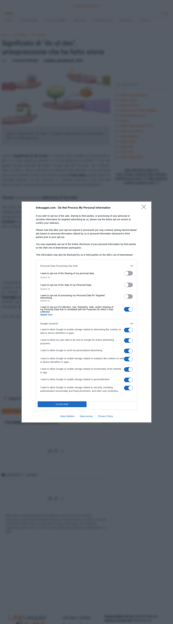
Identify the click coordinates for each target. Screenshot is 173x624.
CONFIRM (62, 404)
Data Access (86, 416)
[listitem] (86, 266)
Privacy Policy (105, 416)
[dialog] (86, 312)
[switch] (128, 273)
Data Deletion (67, 416)
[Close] (145, 208)
